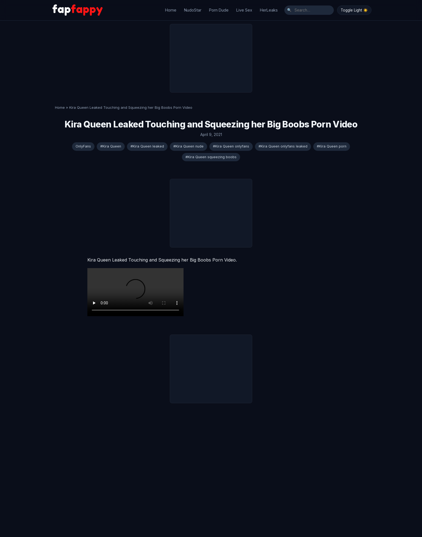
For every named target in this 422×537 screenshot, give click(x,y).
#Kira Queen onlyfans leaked (283, 143)
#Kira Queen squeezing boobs (211, 154)
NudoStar (192, 8)
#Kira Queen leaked (147, 143)
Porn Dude (219, 8)
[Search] (309, 8)
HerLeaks (269, 8)
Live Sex (244, 8)
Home (170, 8)
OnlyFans (83, 143)
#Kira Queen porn (331, 143)
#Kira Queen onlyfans (231, 143)
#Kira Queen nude (188, 143)
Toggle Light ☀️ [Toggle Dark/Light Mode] (354, 9)
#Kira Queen (110, 143)
